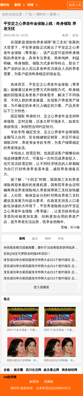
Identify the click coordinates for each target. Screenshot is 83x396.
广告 (28, 14)
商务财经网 (69, 370)
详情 (30, 5)
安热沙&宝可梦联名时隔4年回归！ (27, 253)
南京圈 (18, 370)
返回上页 (75, 5)
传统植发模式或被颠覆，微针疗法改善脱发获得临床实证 (42, 247)
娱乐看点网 (51, 370)
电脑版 (48, 381)
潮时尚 (4, 5)
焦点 (7, 299)
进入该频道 (41, 287)
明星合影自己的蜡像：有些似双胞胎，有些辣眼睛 (36, 360)
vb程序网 (10, 377)
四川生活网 (33, 370)
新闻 (17, 5)
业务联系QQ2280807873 (53, 388)
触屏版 (34, 381)
